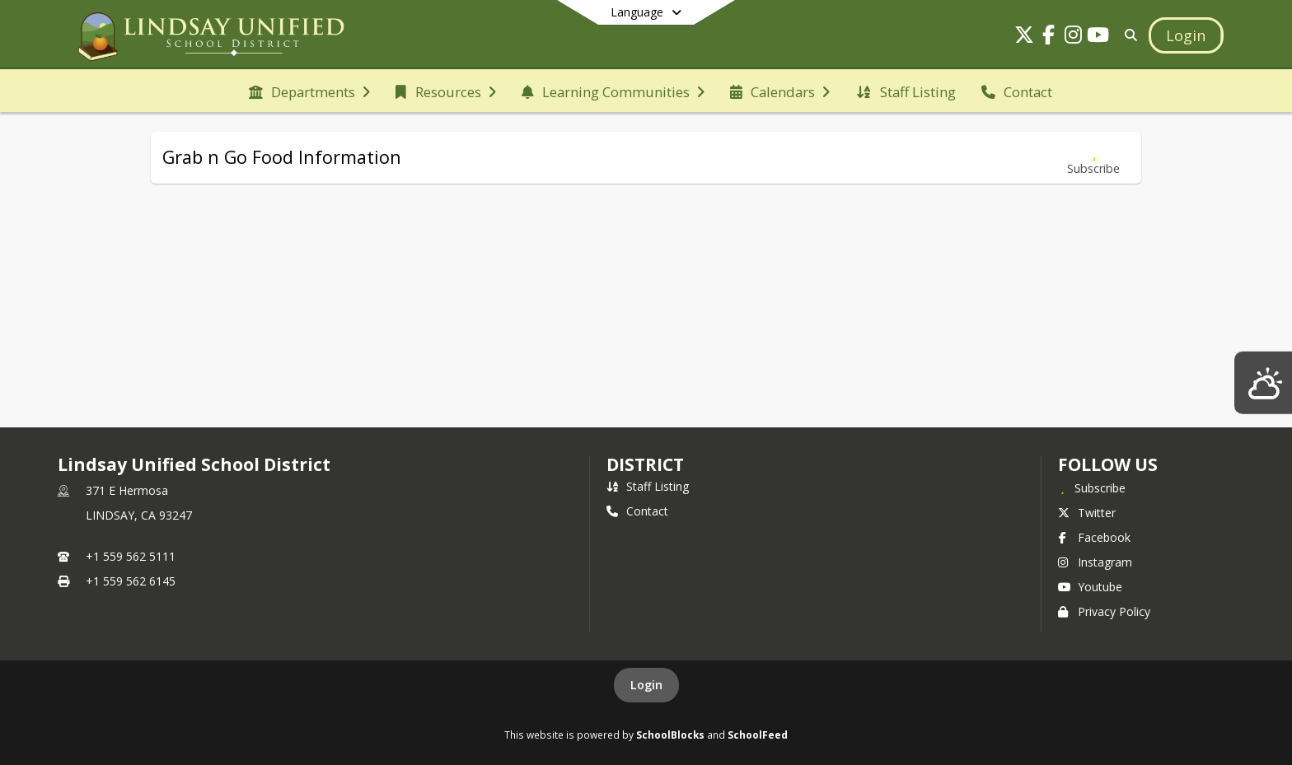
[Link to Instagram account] (1073, 37)
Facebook (1094, 537)
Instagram (1095, 562)
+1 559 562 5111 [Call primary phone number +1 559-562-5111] (131, 556)
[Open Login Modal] (1186, 35)
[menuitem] (309, 90)
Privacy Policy (1104, 611)
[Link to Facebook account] (1049, 37)
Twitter (1087, 512)
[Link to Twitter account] (1024, 37)
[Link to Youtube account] (1098, 37)
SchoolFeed (758, 734)
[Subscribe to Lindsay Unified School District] (1092, 487)
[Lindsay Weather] (1263, 382)
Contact (637, 511)
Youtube (1090, 587)
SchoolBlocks (670, 734)
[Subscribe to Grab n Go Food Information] (1093, 157)
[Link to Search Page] (1128, 35)
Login (646, 685)
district (645, 464)
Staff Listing (647, 486)
